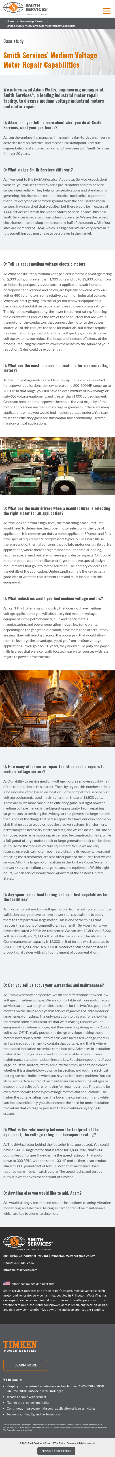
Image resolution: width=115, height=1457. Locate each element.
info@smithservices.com (20, 1270)
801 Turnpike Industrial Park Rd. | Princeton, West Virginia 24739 (49, 1256)
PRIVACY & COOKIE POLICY (56, 1451)
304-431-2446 (24, 1263)
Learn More (26, 1365)
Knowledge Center (32, 21)
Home (10, 21)
